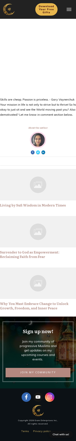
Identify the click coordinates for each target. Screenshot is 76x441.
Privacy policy (42, 431)
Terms (25, 431)
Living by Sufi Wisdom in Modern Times (33, 205)
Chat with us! (61, 434)
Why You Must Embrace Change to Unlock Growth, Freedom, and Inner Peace (34, 305)
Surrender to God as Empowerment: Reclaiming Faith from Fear (29, 254)
